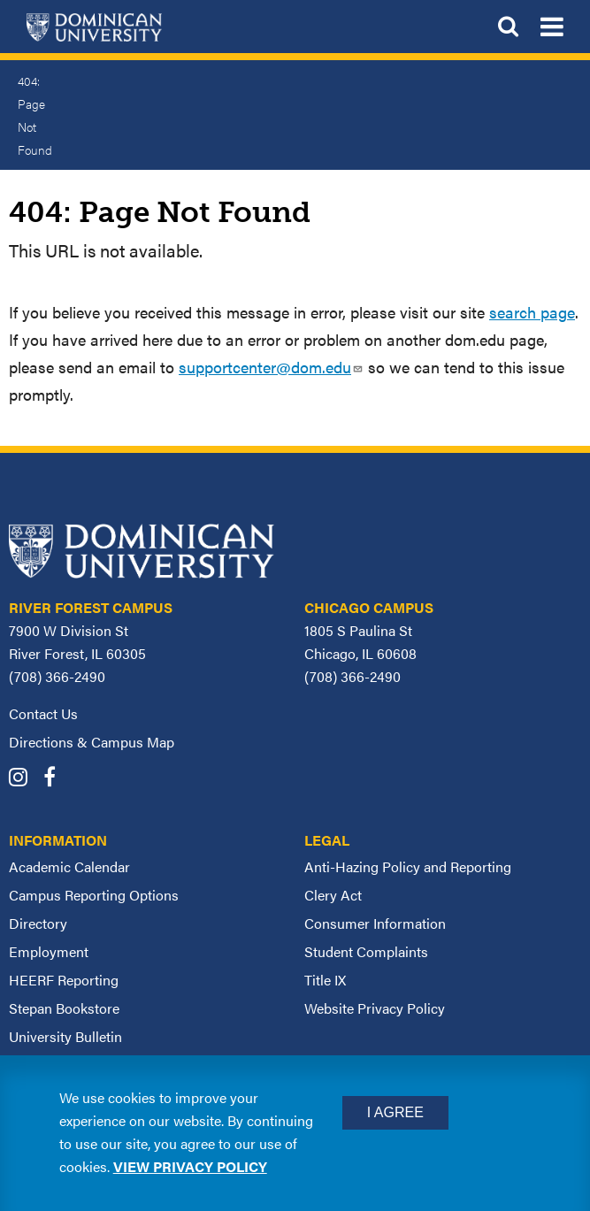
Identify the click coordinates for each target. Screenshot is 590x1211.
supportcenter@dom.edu (271, 367)
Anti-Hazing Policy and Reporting (407, 866)
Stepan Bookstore (64, 1008)
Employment (48, 951)
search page (532, 312)
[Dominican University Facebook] (55, 779)
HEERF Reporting (64, 980)
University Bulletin (65, 1036)
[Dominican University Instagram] (24, 779)
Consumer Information (375, 923)
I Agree (395, 1112)
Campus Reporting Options (94, 895)
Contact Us (43, 713)
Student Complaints (366, 951)
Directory (38, 923)
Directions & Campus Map (91, 742)
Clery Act (333, 895)
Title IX (325, 980)
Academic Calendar (69, 866)
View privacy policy (190, 1166)
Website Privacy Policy (374, 1008)
